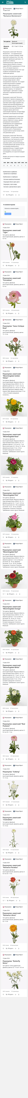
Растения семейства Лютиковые (12, 179)
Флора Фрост (18, 8)
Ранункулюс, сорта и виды (10, 184)
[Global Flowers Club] (10, 2)
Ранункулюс (7, 8)
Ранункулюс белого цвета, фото (12, 182)
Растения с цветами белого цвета (12, 186)
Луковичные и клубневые (10, 173)
